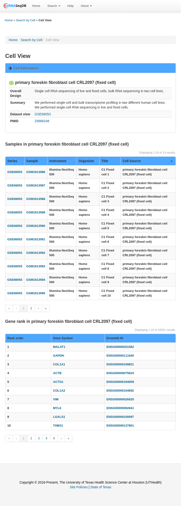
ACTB (57, 373)
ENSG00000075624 (120, 373)
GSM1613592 (35, 253)
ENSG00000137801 (120, 425)
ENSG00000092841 (120, 408)
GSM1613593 (35, 266)
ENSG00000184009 (120, 382)
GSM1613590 (35, 226)
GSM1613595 (35, 293)
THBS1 (58, 425)
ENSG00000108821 (120, 364)
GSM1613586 (35, 172)
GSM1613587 (35, 185)
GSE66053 (43, 114)
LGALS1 (59, 417)
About (86, 6)
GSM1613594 (35, 279)
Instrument (57, 161)
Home (36, 6)
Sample (32, 161)
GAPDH (58, 355)
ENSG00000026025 (120, 399)
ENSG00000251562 (120, 347)
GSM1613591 (35, 239)
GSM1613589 (35, 212)
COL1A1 (59, 364)
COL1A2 (59, 390)
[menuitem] (36, 6)
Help (70, 6)
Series (12, 161)
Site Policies (79, 487)
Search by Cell (25, 20)
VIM (55, 399)
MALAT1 (59, 347)
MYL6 (57, 408)
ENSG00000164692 (120, 390)
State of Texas (100, 487)
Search (53, 6)
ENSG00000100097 (120, 417)
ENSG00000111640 (120, 355)
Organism (86, 161)
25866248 (42, 121)
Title (104, 161)
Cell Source (148, 161)
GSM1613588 (35, 199)
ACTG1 (58, 382)
